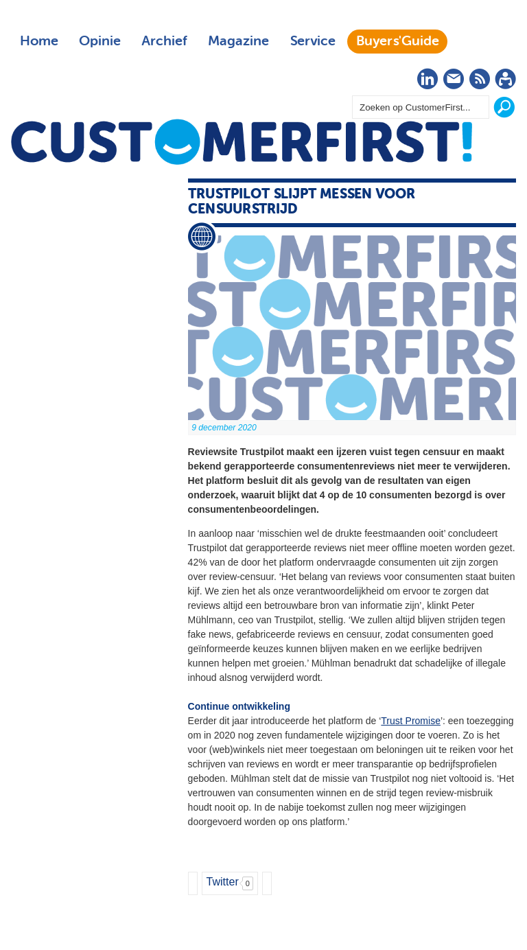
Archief (164, 41)
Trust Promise (411, 720)
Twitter (223, 882)
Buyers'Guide (397, 41)
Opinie (100, 41)
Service (313, 41)
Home (39, 41)
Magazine (238, 41)
